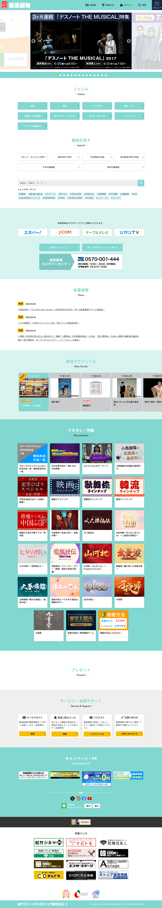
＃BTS (134, 194)
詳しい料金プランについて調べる (102, 247)
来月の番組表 (113, 167)
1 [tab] (56, 75)
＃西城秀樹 (101, 194)
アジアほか (97, 105)
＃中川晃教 (113, 194)
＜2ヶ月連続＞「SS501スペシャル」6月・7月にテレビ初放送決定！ (49, 322)
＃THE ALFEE (75, 194)
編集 (33, 733)
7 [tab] (79, 75)
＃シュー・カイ (102, 198)
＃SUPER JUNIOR (74, 198)
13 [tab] (102, 75)
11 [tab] (94, 75)
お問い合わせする (129, 733)
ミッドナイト (129, 115)
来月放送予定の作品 (129, 156)
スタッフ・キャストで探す (33, 156)
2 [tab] (60, 75)
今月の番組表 (49, 167)
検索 (142, 4)
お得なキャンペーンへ (59, 247)
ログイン (126, 4)
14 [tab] (105, 75)
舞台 (96, 806)
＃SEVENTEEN (49, 198)
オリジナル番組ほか (33, 125)
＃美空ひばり (89, 194)
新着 (21, 303)
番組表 (91, 4)
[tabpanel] (81, 41)
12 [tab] (98, 75)
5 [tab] (71, 75)
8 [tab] (83, 75)
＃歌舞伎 (22, 194)
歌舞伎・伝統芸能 (33, 115)
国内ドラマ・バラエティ (65, 115)
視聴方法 (108, 4)
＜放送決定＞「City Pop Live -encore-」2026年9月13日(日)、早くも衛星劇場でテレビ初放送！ (61, 309)
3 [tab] (64, 75)
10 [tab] (90, 75)
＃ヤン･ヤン (116, 198)
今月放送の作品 (97, 156)
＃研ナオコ (62, 194)
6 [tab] (75, 75)
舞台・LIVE (129, 105)
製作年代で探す (65, 156)
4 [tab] (67, 75)
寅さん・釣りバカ (97, 115)
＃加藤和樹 (124, 194)
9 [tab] (86, 75)
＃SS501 (61, 198)
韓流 (65, 105)
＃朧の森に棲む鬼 (35, 194)
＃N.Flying (89, 198)
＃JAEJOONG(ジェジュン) (29, 198)
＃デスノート (50, 194)
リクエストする (97, 733)
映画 (33, 105)
